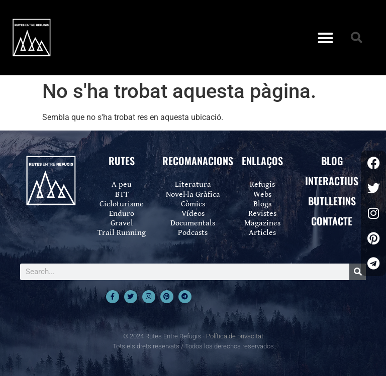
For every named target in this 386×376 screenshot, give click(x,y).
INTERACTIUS (331, 180)
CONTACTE (331, 220)
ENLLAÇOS (262, 160)
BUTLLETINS (332, 200)
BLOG (332, 160)
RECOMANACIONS (197, 160)
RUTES (122, 160)
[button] (325, 37)
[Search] (357, 272)
